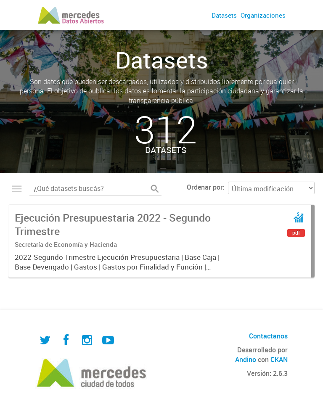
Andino (245, 359)
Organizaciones (263, 15)
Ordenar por (204, 187)
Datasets (224, 15)
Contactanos (268, 336)
